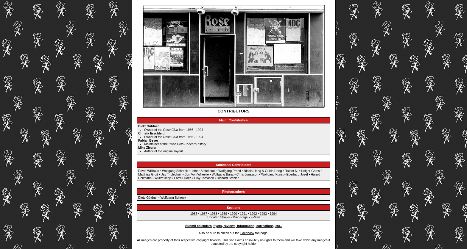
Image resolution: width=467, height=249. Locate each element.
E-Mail (255, 217)
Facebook (247, 233)
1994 (273, 213)
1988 (213, 213)
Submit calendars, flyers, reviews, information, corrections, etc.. (233, 226)
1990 (233, 213)
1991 (243, 213)
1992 (253, 213)
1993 (263, 213)
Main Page (240, 217)
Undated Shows (218, 217)
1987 (203, 213)
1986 (193, 213)
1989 (223, 213)
